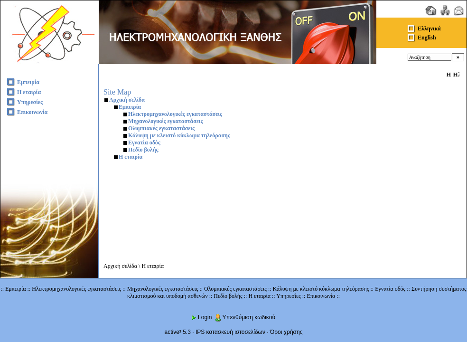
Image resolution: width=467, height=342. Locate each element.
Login (201, 317)
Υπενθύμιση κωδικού (245, 317)
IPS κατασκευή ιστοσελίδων (230, 332)
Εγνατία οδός (144, 142)
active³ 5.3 (178, 332)
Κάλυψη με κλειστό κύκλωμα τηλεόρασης (179, 135)
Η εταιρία (29, 92)
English (427, 37)
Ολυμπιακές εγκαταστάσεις (161, 128)
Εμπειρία (28, 82)
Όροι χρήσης (286, 332)
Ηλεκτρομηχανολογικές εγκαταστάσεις (175, 114)
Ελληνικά (429, 28)
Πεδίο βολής (143, 149)
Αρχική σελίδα (127, 99)
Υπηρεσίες (30, 102)
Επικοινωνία (32, 112)
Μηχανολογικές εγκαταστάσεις (165, 121)
